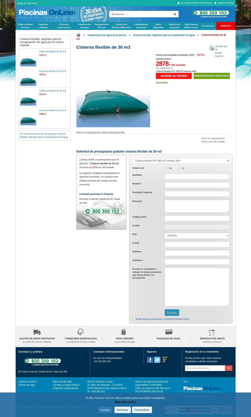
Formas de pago (27, 385)
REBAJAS (226, 26)
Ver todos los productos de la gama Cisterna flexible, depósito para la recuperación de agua (44, 135)
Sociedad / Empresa (142, 192)
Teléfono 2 (137, 260)
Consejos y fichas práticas (66, 385)
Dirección (137, 201)
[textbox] (197, 218)
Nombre (136, 183)
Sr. (183, 168)
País (134, 234)
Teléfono (137, 251)
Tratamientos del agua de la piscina (106, 35)
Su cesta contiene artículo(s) (194, 3)
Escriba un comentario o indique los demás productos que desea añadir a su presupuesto (146, 273)
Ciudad (135, 225)
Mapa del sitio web (27, 3)
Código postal (139, 217)
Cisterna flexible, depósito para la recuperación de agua (164, 35)
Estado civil (138, 168)
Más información (125, 401)
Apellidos (137, 175)
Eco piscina (208, 26)
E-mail (135, 243)
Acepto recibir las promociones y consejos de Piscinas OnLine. (162, 319)
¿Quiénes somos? (28, 381)
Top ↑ (186, 381)
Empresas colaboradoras (65, 388)
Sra (170, 168)
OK (228, 368)
